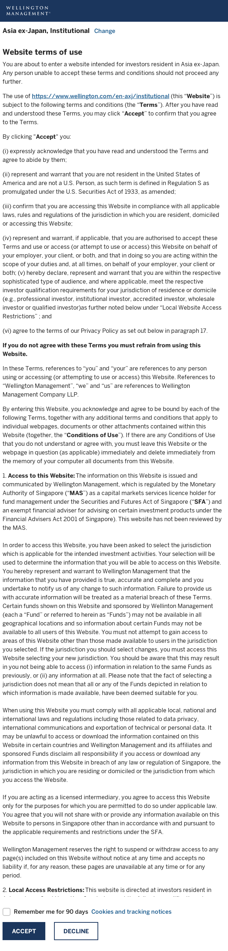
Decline (76, 931)
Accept (24, 931)
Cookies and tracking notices (131, 911)
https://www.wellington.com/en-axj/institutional (100, 96)
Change (104, 31)
